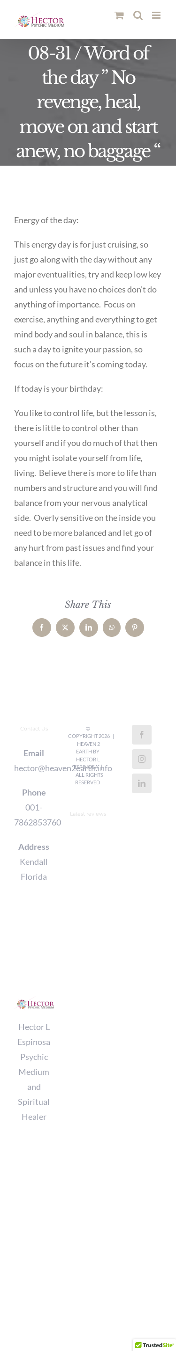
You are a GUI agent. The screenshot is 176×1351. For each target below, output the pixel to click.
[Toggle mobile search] (138, 15)
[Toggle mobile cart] (119, 15)
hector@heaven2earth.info (34, 768)
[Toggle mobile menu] (157, 15)
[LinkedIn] (142, 783)
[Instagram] (142, 759)
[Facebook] (142, 735)
